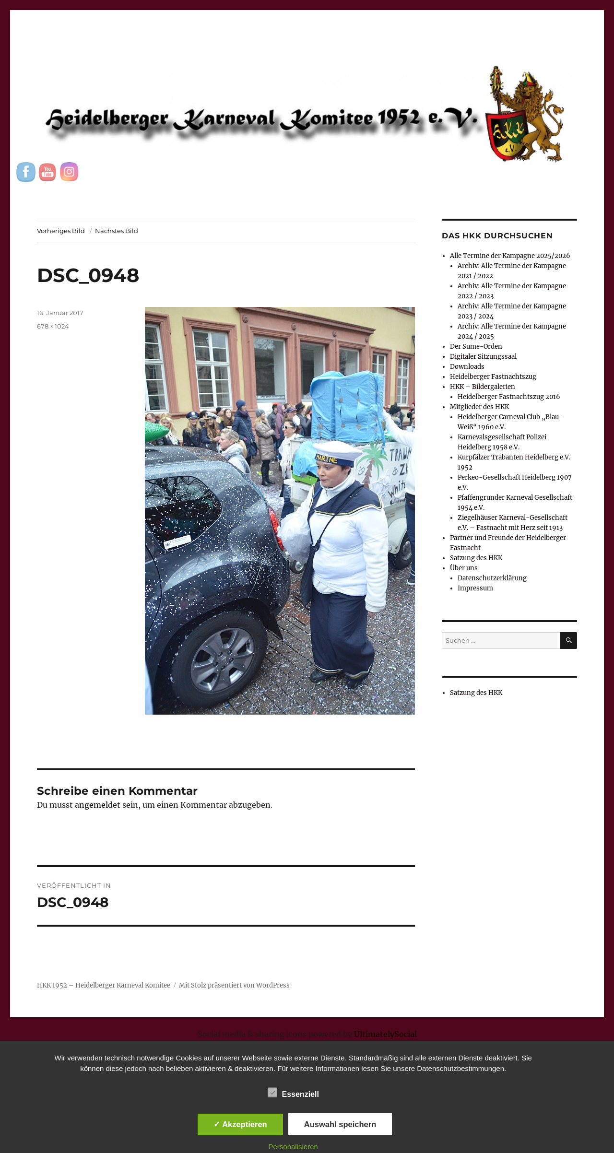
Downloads (467, 367)
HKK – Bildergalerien (482, 387)
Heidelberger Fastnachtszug (493, 377)
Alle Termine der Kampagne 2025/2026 (510, 256)
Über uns (464, 568)
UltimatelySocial (385, 1034)
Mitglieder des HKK (479, 407)
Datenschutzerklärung (492, 578)
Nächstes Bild (116, 231)
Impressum (475, 588)
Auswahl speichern (340, 1124)
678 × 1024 (53, 326)
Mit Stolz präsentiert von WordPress (234, 985)
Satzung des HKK (476, 558)
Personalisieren (293, 1146)
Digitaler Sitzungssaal (483, 357)
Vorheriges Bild (61, 231)
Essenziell (293, 1092)
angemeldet (97, 805)
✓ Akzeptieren (240, 1124)
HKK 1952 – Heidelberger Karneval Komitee (103, 985)
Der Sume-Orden (476, 346)
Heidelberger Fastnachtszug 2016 (509, 397)
